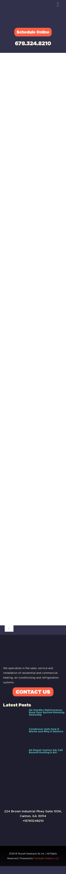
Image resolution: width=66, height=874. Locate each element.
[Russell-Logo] (29, 7)
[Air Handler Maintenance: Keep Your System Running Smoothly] (14, 716)
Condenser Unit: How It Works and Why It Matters (46, 730)
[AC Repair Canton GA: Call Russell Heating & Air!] (14, 756)
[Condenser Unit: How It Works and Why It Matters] (14, 736)
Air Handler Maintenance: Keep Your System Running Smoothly (46, 712)
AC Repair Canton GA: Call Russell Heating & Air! (46, 751)
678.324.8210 (33, 43)
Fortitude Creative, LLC (46, 858)
